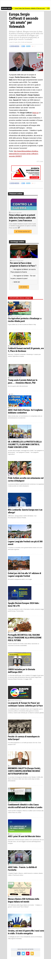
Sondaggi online (17, 242)
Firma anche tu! (23, 231)
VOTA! (23, 287)
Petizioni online (15, 194)
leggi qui (36, 113)
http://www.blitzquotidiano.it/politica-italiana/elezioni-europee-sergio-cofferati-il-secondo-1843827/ (23, 153)
